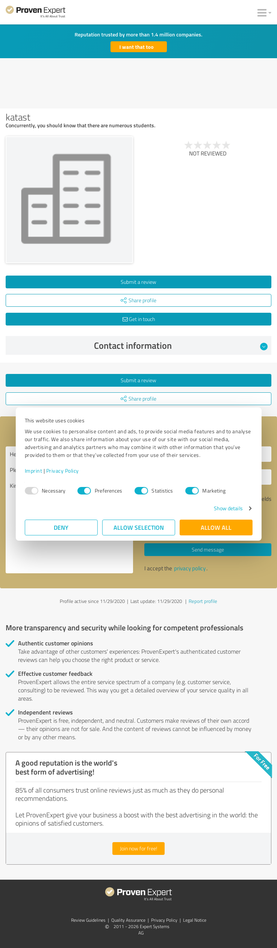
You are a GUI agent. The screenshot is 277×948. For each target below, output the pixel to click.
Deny (61, 527)
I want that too (137, 47)
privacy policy (190, 568)
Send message (208, 549)
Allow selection (139, 527)
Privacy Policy (62, 470)
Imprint (33, 470)
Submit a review (138, 281)
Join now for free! (138, 848)
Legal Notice (194, 920)
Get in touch (139, 319)
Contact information (181, 345)
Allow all (216, 527)
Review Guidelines (88, 920)
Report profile (203, 601)
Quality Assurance (128, 920)
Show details (227, 508)
